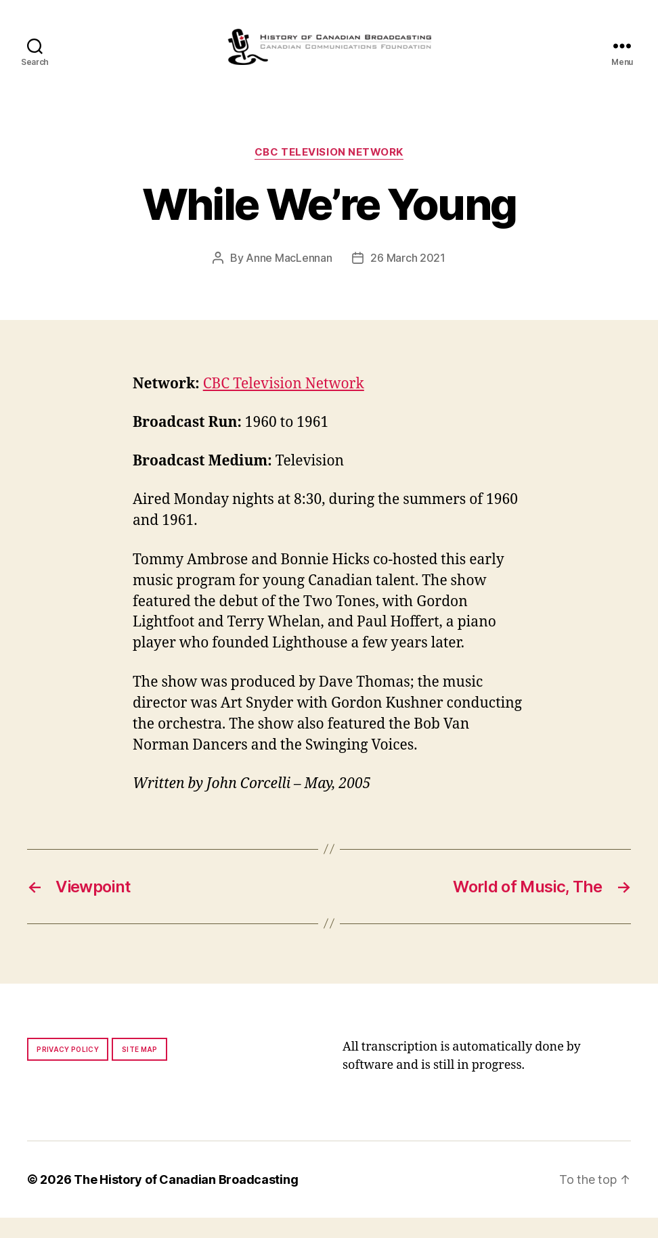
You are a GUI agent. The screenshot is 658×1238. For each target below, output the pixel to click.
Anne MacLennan (289, 278)
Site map (140, 1069)
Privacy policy (68, 1069)
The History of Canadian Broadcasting (186, 1200)
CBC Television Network (329, 172)
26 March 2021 (407, 278)
